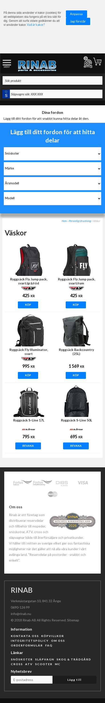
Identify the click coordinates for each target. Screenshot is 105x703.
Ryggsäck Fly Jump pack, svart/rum (76, 281)
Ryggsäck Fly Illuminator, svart (28, 352)
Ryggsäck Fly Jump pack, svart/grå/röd (28, 281)
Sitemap (73, 620)
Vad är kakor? (36, 25)
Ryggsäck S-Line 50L (76, 420)
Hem (64, 220)
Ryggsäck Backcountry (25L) (76, 352)
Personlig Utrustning (80, 220)
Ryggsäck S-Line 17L (28, 420)
